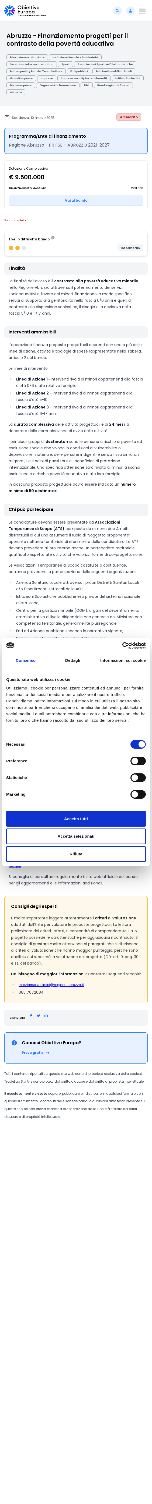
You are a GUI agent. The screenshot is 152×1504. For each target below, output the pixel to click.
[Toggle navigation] (142, 11)
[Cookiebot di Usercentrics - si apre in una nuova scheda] (122, 645)
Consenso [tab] (26, 660)
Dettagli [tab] (72, 660)
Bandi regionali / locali (113, 85)
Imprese (47, 78)
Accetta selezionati (76, 836)
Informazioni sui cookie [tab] (123, 660)
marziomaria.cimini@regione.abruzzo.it (51, 985)
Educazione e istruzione (27, 57)
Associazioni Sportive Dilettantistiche (105, 64)
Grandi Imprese (21, 78)
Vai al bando (76, 200)
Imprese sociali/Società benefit (84, 78)
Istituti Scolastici (127, 78)
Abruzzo (16, 92)
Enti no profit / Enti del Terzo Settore (36, 71)
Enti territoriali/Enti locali (114, 71)
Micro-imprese (21, 85)
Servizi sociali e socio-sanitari (31, 64)
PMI (86, 85)
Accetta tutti (76, 818)
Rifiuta (76, 854)
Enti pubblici (79, 71)
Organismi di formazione (58, 85)
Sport (65, 64)
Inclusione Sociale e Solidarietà (75, 57)
